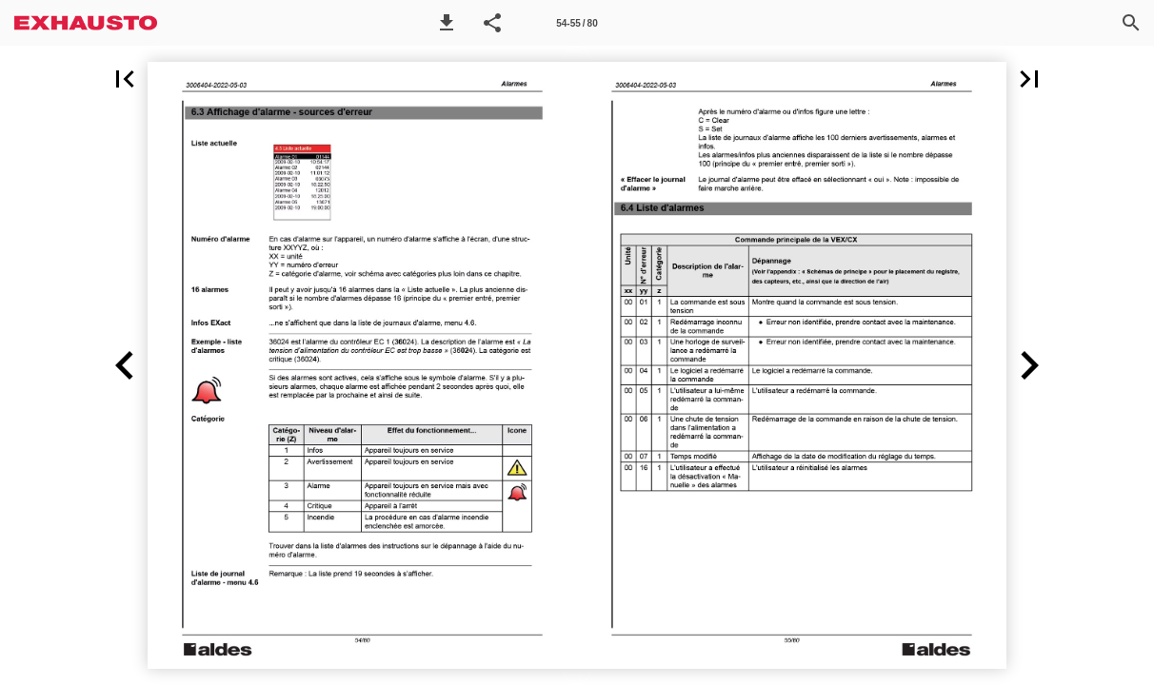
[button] (446, 23)
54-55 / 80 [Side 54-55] (576, 23)
